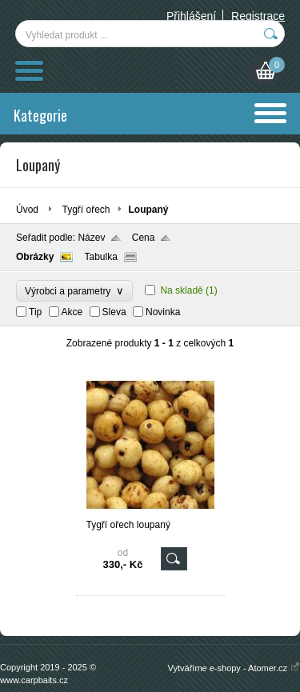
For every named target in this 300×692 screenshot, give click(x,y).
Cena (143, 237)
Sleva (114, 312)
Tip (35, 312)
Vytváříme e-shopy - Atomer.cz (234, 668)
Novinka (163, 312)
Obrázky (35, 256)
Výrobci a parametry (74, 291)
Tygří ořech (86, 209)
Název (91, 237)
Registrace (258, 16)
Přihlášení (191, 16)
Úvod (27, 209)
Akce (72, 312)
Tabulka (100, 256)
